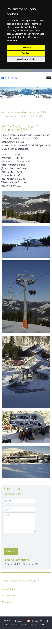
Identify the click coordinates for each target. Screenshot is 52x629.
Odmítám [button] (26, 53)
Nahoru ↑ (43, 624)
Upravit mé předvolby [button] (26, 59)
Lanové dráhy (42, 112)
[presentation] (25, 539)
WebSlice (40, 621)
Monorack (7, 602)
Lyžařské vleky (9, 595)
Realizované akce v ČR (21, 112)
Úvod (3, 112)
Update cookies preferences (15, 70)
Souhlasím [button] (26, 47)
